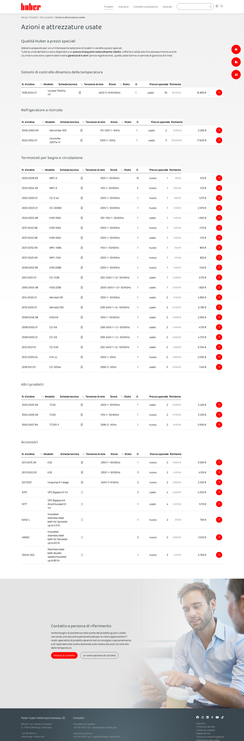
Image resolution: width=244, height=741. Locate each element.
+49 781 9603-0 (29, 708)
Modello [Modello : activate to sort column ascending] (52, 84)
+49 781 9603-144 (82, 721)
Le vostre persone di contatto (99, 629)
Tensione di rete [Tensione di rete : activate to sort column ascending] (116, 84)
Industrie (123, 6)
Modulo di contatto (64, 629)
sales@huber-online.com (104, 702)
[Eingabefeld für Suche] (193, 6)
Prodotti (108, 6)
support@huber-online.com (106, 711)
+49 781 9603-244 (82, 711)
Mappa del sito (203, 708)
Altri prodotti (46, 17)
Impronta (200, 698)
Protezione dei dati (205, 701)
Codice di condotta (205, 705)
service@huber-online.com (105, 721)
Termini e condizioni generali (210, 711)
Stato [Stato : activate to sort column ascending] (157, 84)
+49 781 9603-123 (82, 702)
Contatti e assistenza (146, 6)
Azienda (167, 6)
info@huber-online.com (32, 711)
